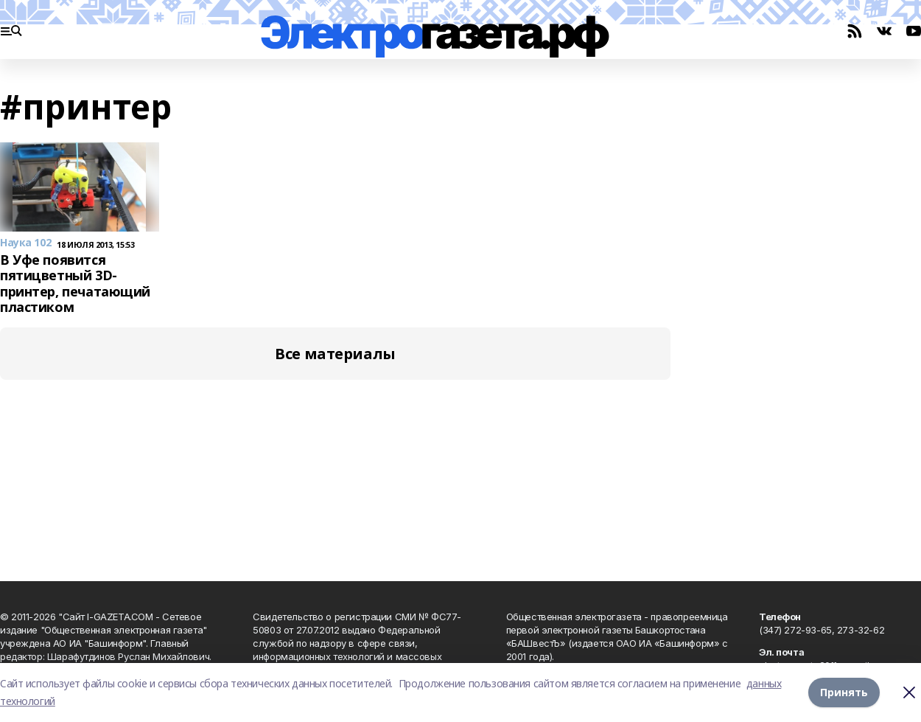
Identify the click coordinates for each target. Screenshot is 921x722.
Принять (844, 692)
